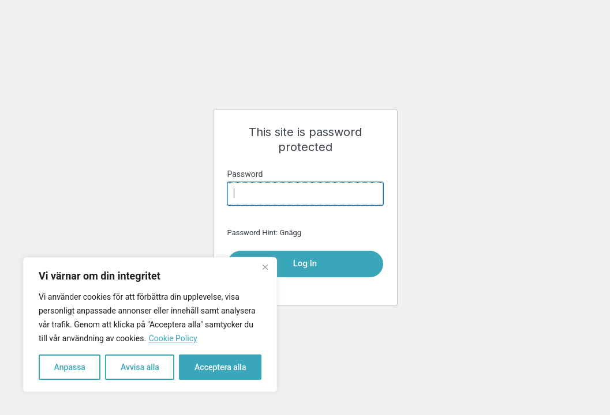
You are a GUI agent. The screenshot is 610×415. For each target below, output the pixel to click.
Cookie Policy (173, 338)
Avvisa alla (140, 367)
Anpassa (69, 367)
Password (245, 174)
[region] (150, 324)
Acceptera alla (220, 367)
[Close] (265, 267)
